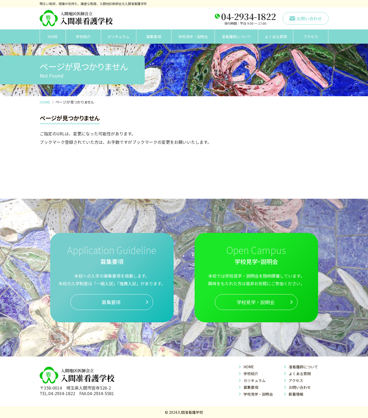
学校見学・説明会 (193, 36)
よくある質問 (276, 36)
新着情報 (296, 394)
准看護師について (236, 36)
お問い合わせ (300, 387)
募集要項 (153, 36)
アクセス (311, 36)
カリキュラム (118, 36)
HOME (53, 36)
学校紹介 (83, 36)
